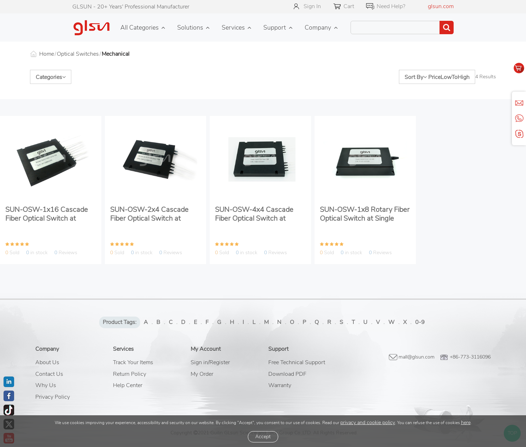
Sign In (312, 6)
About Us (47, 362)
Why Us (45, 385)
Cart (348, 6)
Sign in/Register (210, 362)
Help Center (127, 385)
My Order (202, 374)
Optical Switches (78, 54)
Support (274, 27)
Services (233, 27)
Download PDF (287, 374)
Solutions (190, 27)
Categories (51, 77)
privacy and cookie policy (367, 422)
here (466, 422)
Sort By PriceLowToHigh (437, 77)
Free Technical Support (296, 362)
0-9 (420, 322)
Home (46, 54)
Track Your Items (133, 362)
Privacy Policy (52, 397)
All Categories (139, 27)
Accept (263, 436)
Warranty (279, 385)
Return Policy (129, 374)
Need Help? (391, 6)
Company (318, 27)
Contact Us (49, 374)
